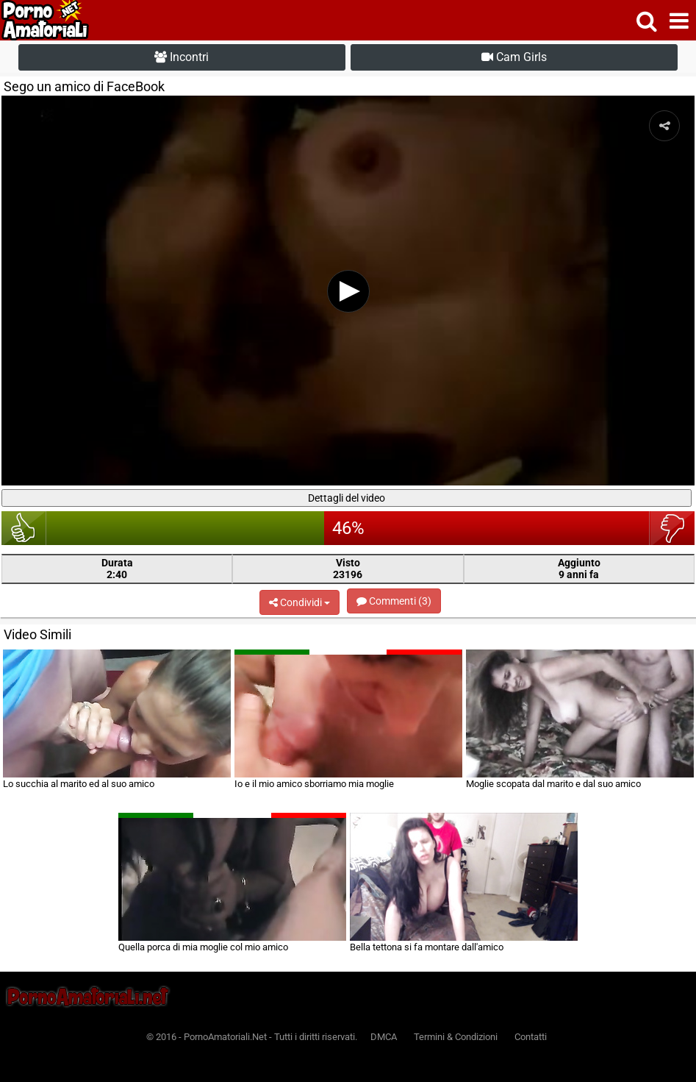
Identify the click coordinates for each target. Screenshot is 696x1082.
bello (23, 528)
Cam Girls (514, 57)
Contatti (530, 1036)
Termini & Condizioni (456, 1036)
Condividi (299, 602)
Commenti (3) (393, 601)
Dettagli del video (346, 498)
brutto (672, 528)
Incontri (181, 57)
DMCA (383, 1036)
